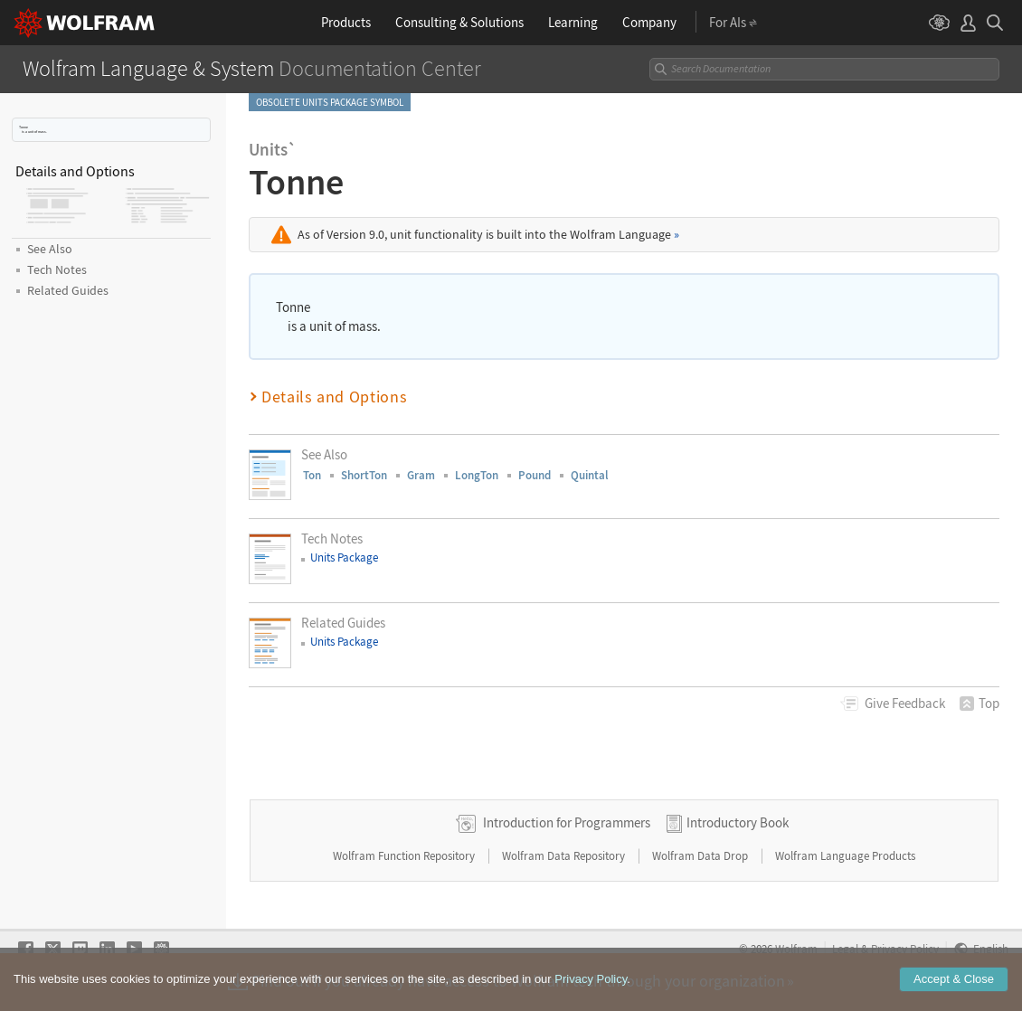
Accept (953, 979)
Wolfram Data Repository (565, 856)
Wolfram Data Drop (701, 856)
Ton (312, 475)
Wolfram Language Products (845, 856)
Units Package (344, 557)
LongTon (476, 475)
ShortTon (364, 475)
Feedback (905, 703)
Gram (421, 475)
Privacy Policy (590, 979)
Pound (534, 475)
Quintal (590, 475)
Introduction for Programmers (566, 822)
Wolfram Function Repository (405, 856)
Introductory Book (737, 822)
